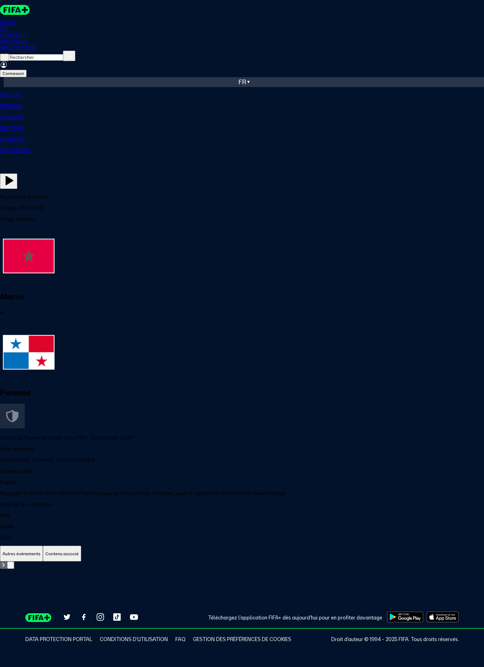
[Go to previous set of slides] (3, 565)
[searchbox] (36, 57)
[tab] (21, 554)
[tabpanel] (242, 576)
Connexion (13, 73)
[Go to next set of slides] (10, 565)
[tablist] (242, 554)
